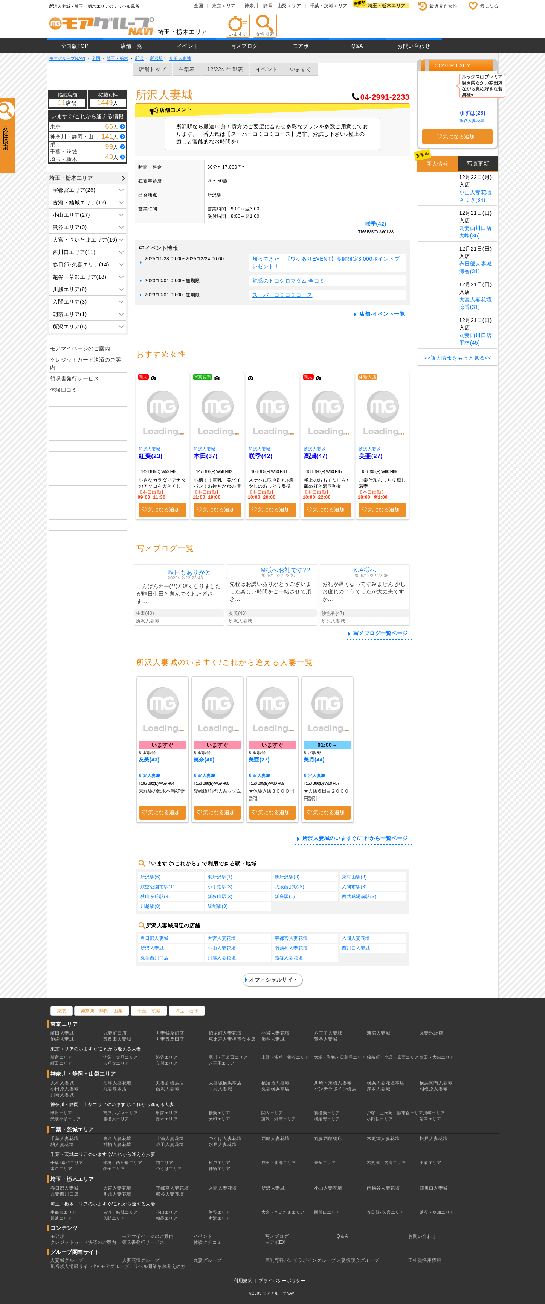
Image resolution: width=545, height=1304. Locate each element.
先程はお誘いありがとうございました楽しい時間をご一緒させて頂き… (270, 591)
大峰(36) (469, 236)
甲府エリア (167, 1113)
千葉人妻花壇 (64, 1138)
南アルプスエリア (120, 1113)
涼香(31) (469, 271)
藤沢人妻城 (168, 1088)
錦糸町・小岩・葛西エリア (393, 1057)
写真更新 (478, 164)
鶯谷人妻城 (326, 1039)
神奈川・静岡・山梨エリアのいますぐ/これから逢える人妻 (112, 1104)
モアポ (301, 46)
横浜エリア (220, 1113)
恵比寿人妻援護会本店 (232, 1039)
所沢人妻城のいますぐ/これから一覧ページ (355, 838)
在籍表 (187, 69)
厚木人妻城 (379, 1088)
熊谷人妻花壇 (289, 958)
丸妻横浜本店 (275, 1088)
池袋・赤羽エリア (120, 1057)
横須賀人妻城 (275, 1082)
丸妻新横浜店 (170, 1082)
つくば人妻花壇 (225, 1138)
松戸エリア (220, 1162)
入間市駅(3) (354, 886)
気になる (489, 6)
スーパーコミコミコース (282, 295)
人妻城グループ (67, 1260)
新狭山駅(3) (220, 896)
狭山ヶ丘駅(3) (155, 896)
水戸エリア (61, 1168)
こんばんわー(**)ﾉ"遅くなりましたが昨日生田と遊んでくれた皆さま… (179, 593)
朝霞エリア (167, 1218)
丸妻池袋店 (431, 1033)
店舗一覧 (131, 46)
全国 (198, 5)
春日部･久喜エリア (385, 1212)
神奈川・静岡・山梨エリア (272, 5)
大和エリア (220, 1119)
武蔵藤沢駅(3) (289, 886)
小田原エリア (380, 1119)
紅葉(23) (150, 456)
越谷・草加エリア (437, 1212)
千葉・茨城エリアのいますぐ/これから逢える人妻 (103, 1154)
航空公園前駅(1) (157, 886)
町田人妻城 (62, 1033)
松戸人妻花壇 (434, 1138)
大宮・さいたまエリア (283, 1212)
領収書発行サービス (74, 378)
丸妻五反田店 (170, 1039)
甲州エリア (61, 1113)
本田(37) (205, 456)
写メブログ (244, 46)
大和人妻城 (62, 1082)
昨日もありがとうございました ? (214, 572)
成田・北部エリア (278, 1162)
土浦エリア (430, 1162)
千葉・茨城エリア (329, 5)
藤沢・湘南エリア (278, 1119)
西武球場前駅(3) (359, 896)
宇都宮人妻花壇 (291, 938)
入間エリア (114, 1218)
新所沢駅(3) (287, 877)
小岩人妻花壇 (275, 1033)
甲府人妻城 (220, 1088)
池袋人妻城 (62, 1039)
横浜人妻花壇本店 (386, 1082)
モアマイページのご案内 (80, 348)
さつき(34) (472, 200)
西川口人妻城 (356, 948)
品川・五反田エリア (228, 1057)
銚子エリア (114, 1168)
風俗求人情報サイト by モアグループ (89, 1266)
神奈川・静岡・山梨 (102, 1011)
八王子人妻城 (328, 1033)
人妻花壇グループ (141, 1260)
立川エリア (167, 1063)
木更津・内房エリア (386, 1162)
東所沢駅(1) (220, 877)
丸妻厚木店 (115, 1088)
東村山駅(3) (354, 877)
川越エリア (61, 1218)
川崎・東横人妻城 (333, 1082)
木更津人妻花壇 (383, 1138)
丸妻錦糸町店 (170, 1033)
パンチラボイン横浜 (335, 1088)
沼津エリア (430, 1119)
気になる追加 (164, 509)
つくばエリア (169, 1168)
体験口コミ (64, 390)
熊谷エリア (220, 1212)
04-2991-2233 (385, 97)
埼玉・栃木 (187, 1011)
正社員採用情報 (424, 1260)
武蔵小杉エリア (65, 1119)
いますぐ (301, 69)
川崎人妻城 (62, 1094)
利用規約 (243, 1280)
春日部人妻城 (154, 938)
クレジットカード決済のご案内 (85, 363)
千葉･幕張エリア (66, 1162)
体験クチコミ (208, 1242)
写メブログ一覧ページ (380, 633)
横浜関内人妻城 (436, 1082)
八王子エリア (222, 1063)
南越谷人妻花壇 (291, 948)
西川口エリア (327, 1212)
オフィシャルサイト (273, 980)
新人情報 (437, 164)
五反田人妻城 (117, 1039)
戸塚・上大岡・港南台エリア (395, 1113)
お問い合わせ (413, 46)
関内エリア (272, 1113)
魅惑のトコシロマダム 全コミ (288, 281)
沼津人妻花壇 (117, 1082)
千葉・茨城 (149, 1011)
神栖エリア (220, 1168)
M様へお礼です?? (285, 570)
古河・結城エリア (120, 1212)
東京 (61, 1011)
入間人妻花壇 (356, 938)
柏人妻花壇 (62, 1144)
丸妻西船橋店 (328, 1138)
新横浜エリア (327, 1113)
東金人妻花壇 (117, 1138)
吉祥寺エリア (116, 1063)
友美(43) (149, 760)
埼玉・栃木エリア (387, 5)
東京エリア (224, 5)
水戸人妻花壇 (223, 1144)
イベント (188, 46)
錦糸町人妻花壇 (225, 1033)
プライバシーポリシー (281, 1280)
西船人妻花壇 (275, 1138)
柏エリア (164, 1162)
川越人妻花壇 (222, 958)
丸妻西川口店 (154, 958)
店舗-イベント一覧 (382, 314)
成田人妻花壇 (170, 1144)
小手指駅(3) (220, 886)
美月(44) (314, 760)
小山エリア (167, 1212)
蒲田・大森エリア (437, 1057)
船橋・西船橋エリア (122, 1162)
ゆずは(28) (472, 113)
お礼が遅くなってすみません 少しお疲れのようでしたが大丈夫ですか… (364, 591)
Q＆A (342, 1236)
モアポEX (275, 1242)
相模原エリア (116, 1119)
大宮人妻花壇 (222, 938)
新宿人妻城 (379, 1033)
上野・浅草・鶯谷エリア (285, 1057)
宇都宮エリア (63, 1212)
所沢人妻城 (149, 449)
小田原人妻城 (64, 1088)
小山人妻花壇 (222, 948)
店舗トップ (152, 69)
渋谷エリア (167, 1057)
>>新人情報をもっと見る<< (458, 358)
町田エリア (61, 1063)
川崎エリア (434, 1113)
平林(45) (469, 343)
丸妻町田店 (115, 1033)
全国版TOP (75, 46)
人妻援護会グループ (358, 1260)
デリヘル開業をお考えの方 (157, 1266)
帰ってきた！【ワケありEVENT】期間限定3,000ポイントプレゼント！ (326, 262)
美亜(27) (371, 456)
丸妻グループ (208, 1260)
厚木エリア (167, 1119)
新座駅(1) (285, 896)
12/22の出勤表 (225, 69)
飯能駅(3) (218, 906)
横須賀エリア (327, 1119)
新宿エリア (61, 1057)
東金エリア (325, 1162)
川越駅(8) (150, 906)
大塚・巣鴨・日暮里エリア (340, 1057)
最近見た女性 (443, 6)
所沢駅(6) (150, 877)
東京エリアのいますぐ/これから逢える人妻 (95, 1049)
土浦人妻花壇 (170, 1138)
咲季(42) (375, 224)
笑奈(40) (204, 760)
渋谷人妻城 (273, 1039)
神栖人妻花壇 (117, 1144)
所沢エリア (220, 1218)
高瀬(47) (316, 456)
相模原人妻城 (434, 1088)
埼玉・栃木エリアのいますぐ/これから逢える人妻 (103, 1204)
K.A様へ (364, 570)
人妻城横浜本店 (225, 1082)
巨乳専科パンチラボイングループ (300, 1260)
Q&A (357, 46)
